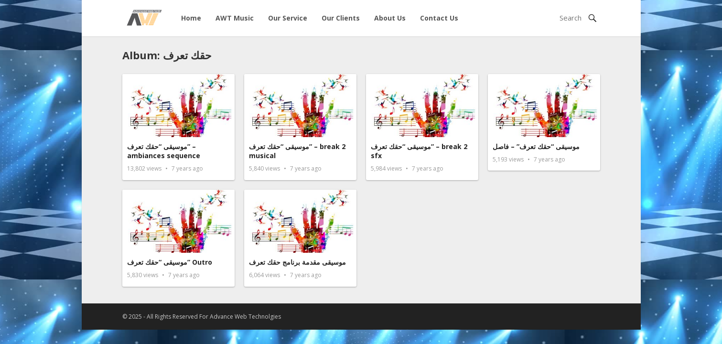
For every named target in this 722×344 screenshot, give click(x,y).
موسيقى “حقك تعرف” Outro (169, 262)
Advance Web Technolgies (245, 316)
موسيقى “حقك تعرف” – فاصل (536, 146)
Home (191, 17)
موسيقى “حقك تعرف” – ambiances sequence (163, 151)
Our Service (287, 17)
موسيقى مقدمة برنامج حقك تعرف (297, 262)
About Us (390, 17)
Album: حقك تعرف (167, 55)
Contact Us (439, 17)
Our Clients (341, 17)
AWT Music (235, 17)
